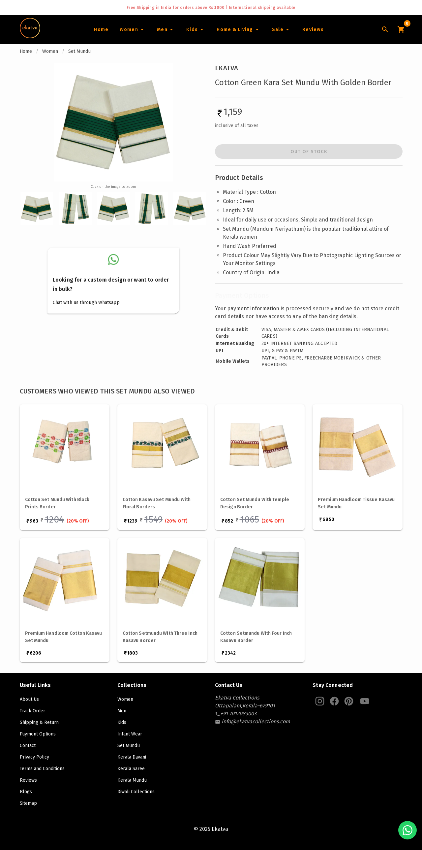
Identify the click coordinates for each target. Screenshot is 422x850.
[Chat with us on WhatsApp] (407, 830)
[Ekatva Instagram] (320, 701)
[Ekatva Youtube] (364, 701)
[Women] (132, 29)
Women (50, 51)
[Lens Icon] (385, 29)
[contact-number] (238, 713)
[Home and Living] (238, 29)
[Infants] (196, 29)
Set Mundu (79, 51)
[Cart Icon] (401, 29)
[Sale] (281, 29)
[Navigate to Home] (30, 36)
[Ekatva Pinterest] (349, 701)
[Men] (166, 29)
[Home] (101, 29)
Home (26, 51)
